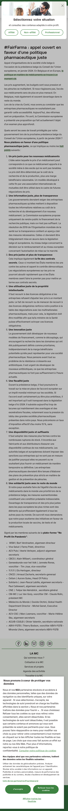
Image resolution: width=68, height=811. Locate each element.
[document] (34, 20)
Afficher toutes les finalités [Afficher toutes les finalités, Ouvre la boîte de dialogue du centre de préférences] (32, 800)
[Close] (62, 5)
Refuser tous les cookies (46, 789)
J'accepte (18, 789)
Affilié (11, 32)
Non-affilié (30, 32)
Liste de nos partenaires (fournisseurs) (20, 781)
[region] (32, 743)
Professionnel (52, 32)
